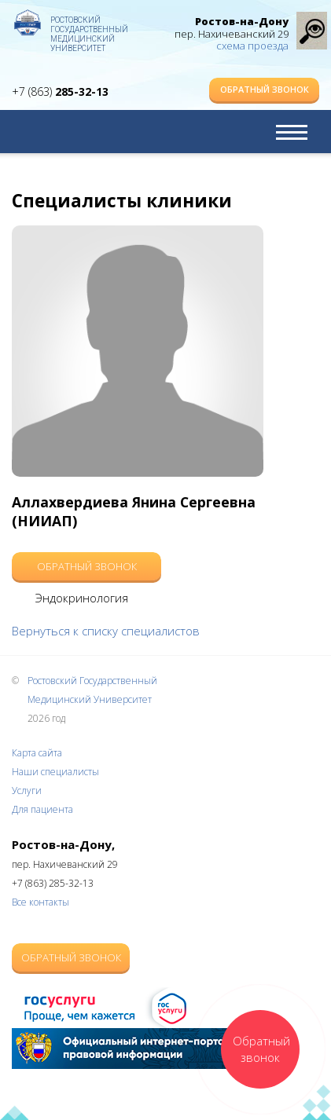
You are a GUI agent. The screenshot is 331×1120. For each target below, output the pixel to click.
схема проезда (252, 45)
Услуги (27, 790)
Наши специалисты (55, 771)
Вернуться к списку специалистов (106, 631)
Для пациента (42, 809)
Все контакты (40, 902)
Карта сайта (37, 752)
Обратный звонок (264, 89)
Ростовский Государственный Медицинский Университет (89, 27)
